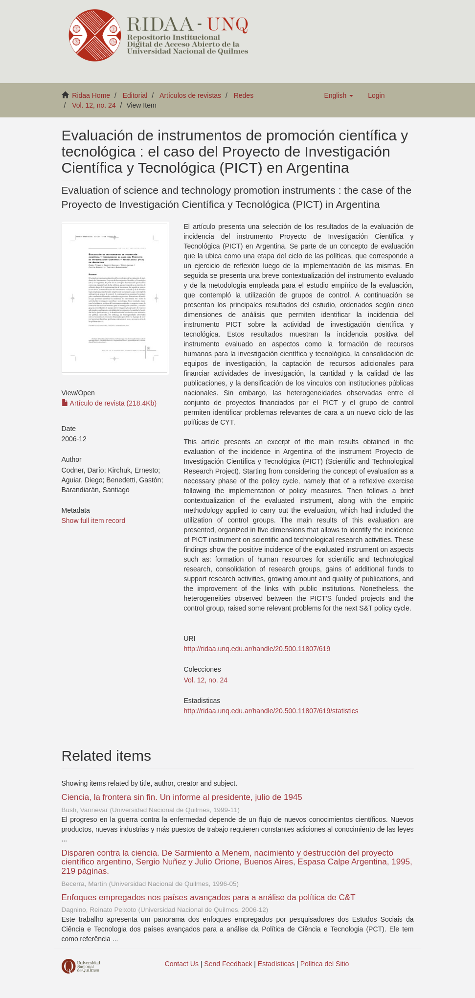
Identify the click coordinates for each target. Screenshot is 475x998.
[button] (339, 95)
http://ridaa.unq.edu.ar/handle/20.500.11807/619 (257, 649)
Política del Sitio (324, 964)
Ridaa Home (91, 95)
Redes (243, 95)
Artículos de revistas (190, 95)
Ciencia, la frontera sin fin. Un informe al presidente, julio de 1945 (182, 797)
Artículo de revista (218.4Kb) (109, 403)
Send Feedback (228, 964)
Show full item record (94, 520)
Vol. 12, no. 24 (94, 105)
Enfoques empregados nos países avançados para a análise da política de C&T (209, 897)
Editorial (135, 95)
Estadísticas (276, 964)
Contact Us (182, 964)
